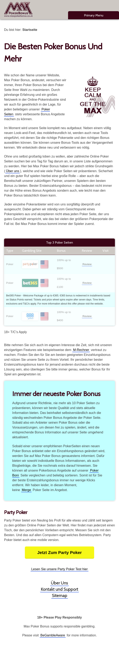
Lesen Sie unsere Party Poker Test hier (59, 569)
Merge (26, 490)
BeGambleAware (52, 635)
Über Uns (59, 582)
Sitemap (59, 595)
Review (87, 264)
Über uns (12, 171)
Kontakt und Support (59, 589)
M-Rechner (81, 350)
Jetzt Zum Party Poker (59, 552)
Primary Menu (93, 15)
